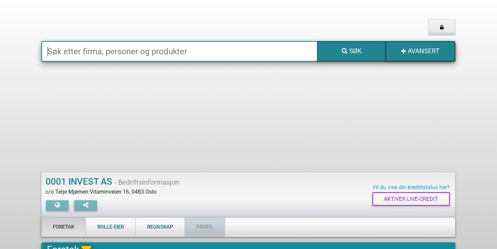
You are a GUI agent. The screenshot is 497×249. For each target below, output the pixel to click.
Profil (204, 227)
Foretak (63, 227)
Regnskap (160, 227)
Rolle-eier (110, 227)
